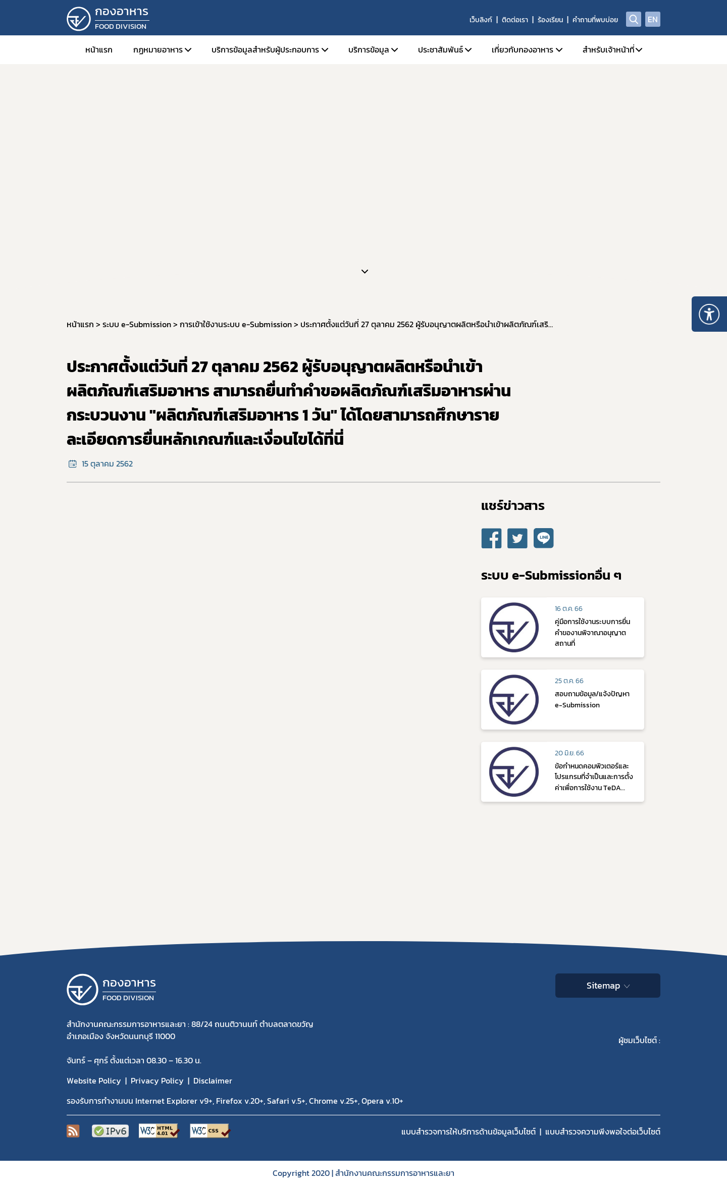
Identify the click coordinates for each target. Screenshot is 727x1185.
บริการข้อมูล (368, 49)
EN (653, 19)
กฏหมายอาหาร (158, 49)
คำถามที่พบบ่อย (595, 20)
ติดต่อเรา (515, 20)
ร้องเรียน (550, 20)
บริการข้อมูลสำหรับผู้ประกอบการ (265, 49)
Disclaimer (212, 1080)
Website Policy (94, 1080)
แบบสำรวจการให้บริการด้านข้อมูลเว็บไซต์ (468, 1131)
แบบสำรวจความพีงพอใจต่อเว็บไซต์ (602, 1131)
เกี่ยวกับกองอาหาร (522, 49)
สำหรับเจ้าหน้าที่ (609, 49)
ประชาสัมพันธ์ (440, 49)
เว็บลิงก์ (481, 20)
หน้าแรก (99, 49)
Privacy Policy (157, 1080)
